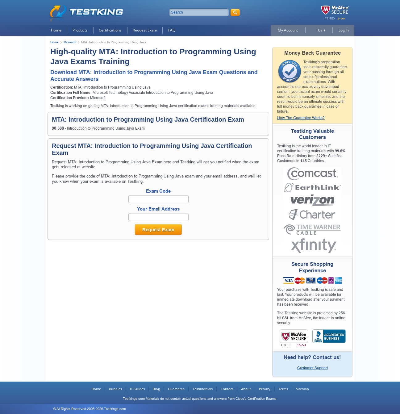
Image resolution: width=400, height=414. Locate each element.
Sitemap (302, 389)
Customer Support (312, 368)
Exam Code (158, 191)
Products (80, 30)
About (246, 389)
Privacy (264, 389)
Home (56, 30)
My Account (288, 30)
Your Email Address (158, 208)
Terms (283, 389)
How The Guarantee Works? (301, 118)
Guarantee (176, 389)
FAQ (171, 30)
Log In (344, 30)
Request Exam (145, 30)
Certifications (110, 30)
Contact (227, 389)
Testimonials (203, 389)
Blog (156, 389)
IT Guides (137, 389)
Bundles (115, 389)
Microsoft (70, 42)
